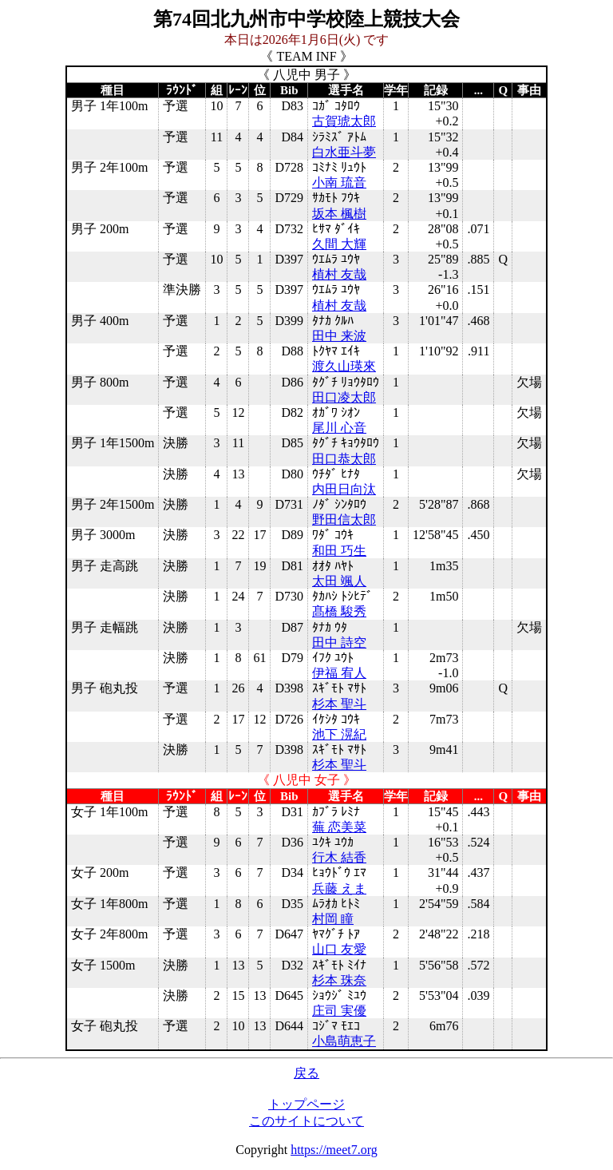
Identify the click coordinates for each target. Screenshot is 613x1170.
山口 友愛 (339, 949)
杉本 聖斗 (339, 704)
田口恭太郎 (344, 459)
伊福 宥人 (339, 673)
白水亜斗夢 (344, 152)
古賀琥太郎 (344, 121)
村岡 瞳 (333, 919)
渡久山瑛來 (344, 366)
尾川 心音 (339, 427)
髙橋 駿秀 (339, 611)
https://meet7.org (334, 1149)
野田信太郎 (344, 519)
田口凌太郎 (344, 397)
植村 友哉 (339, 274)
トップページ (306, 1104)
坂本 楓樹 (339, 213)
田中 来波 (339, 336)
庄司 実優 (339, 1010)
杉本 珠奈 (339, 980)
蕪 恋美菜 (339, 827)
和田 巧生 (339, 550)
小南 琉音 (339, 182)
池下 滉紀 (339, 734)
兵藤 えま (339, 888)
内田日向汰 (344, 489)
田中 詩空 (339, 642)
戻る (306, 1073)
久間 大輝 (339, 244)
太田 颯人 (339, 581)
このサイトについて (306, 1121)
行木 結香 (339, 857)
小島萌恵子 (344, 1041)
